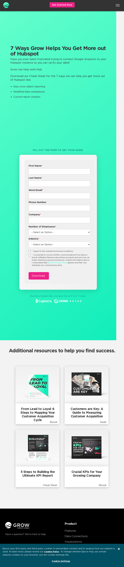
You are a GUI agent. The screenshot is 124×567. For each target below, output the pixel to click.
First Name (35, 165)
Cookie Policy (51, 551)
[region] (62, 555)
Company (35, 214)
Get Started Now (62, 5)
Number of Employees (42, 226)
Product (71, 523)
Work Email (36, 190)
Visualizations (73, 541)
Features (70, 530)
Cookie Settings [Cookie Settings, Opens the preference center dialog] (61, 561)
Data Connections (76, 536)
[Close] (118, 548)
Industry (34, 238)
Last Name (35, 178)
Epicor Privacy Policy (57, 262)
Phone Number (37, 202)
